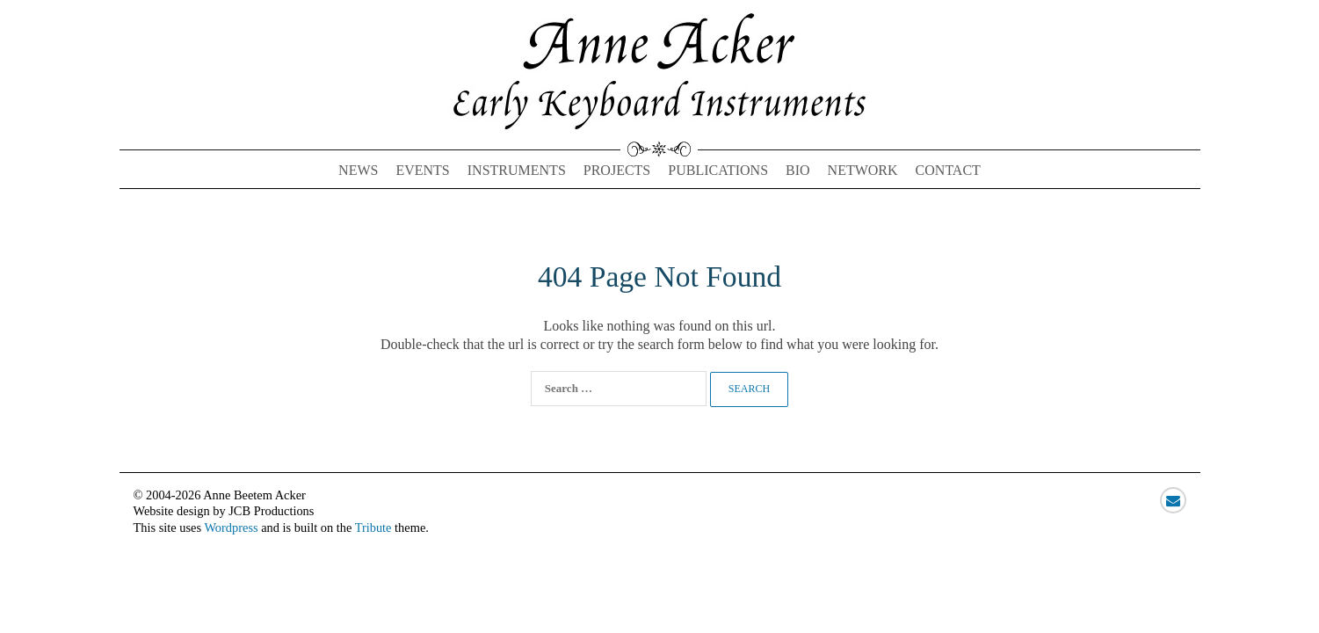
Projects (616, 170)
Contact (948, 170)
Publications (718, 170)
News (358, 170)
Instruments (516, 170)
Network (863, 170)
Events (422, 170)
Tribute (373, 527)
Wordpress (230, 527)
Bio (798, 170)
